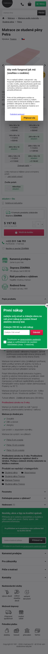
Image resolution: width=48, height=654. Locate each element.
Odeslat (36, 332)
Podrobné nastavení (17, 114)
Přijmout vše (29, 118)
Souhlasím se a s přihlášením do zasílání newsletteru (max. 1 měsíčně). (24, 342)
